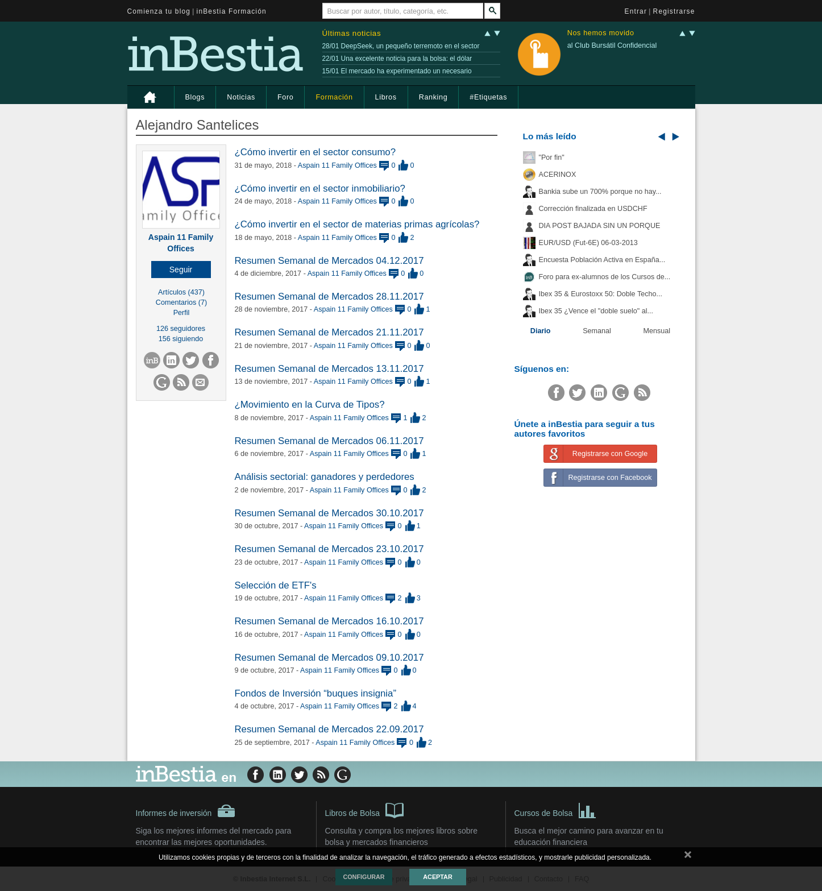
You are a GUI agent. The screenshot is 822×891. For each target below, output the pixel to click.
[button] (181, 269)
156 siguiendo (181, 339)
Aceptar (437, 876)
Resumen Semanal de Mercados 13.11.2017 (329, 368)
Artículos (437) (181, 292)
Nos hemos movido (600, 33)
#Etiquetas (488, 97)
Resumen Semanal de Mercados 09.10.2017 (329, 657)
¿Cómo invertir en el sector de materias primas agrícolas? (357, 224)
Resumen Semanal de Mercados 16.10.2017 (329, 621)
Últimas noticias (351, 33)
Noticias (241, 97)
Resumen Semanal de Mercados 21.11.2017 (329, 332)
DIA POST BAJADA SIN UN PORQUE (600, 226)
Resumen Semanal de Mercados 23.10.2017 (329, 549)
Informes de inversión (186, 810)
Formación (333, 97)
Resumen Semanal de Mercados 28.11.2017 (329, 296)
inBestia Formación (232, 11)
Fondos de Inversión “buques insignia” (316, 693)
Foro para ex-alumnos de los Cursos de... (605, 277)
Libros (386, 97)
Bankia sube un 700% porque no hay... (600, 192)
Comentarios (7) (181, 302)
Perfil (181, 313)
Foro (285, 97)
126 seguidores (180, 329)
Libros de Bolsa (364, 809)
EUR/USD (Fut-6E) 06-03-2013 (588, 243)
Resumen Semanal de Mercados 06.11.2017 (329, 441)
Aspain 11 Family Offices (337, 165)
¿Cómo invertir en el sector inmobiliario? (320, 188)
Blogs (195, 97)
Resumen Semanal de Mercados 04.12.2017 (329, 260)
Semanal (597, 331)
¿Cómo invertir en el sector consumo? (315, 152)
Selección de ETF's (276, 585)
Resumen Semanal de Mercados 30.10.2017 (329, 513)
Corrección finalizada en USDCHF (593, 209)
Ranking (433, 97)
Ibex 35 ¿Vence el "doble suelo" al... (596, 311)
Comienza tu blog (159, 11)
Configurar (363, 876)
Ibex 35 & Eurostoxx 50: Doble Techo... (601, 294)
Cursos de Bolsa (555, 809)
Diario (540, 331)
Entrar (636, 11)
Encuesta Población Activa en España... (602, 260)
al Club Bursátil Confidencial (612, 45)
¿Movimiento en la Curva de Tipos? (310, 404)
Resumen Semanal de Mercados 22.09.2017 (329, 729)
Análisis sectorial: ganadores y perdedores (324, 476)
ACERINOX (557, 175)
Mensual (657, 331)
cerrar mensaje (687, 857)
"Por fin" (551, 157)
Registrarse (674, 11)
